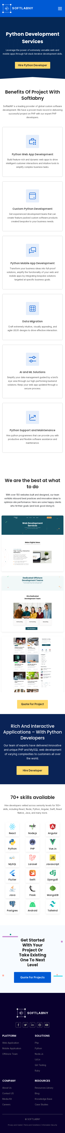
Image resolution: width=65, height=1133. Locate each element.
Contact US (8, 1093)
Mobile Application (11, 1048)
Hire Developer (32, 770)
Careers (6, 1104)
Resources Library (44, 1087)
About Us (7, 1087)
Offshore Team (10, 1054)
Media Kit (7, 1099)
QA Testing (40, 1065)
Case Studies (41, 1104)
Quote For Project (32, 704)
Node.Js (39, 1054)
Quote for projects (32, 977)
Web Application (10, 1042)
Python (38, 1048)
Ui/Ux (37, 1059)
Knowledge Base (43, 1099)
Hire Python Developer (32, 65)
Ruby (37, 1070)
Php (37, 1042)
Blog (37, 1093)
